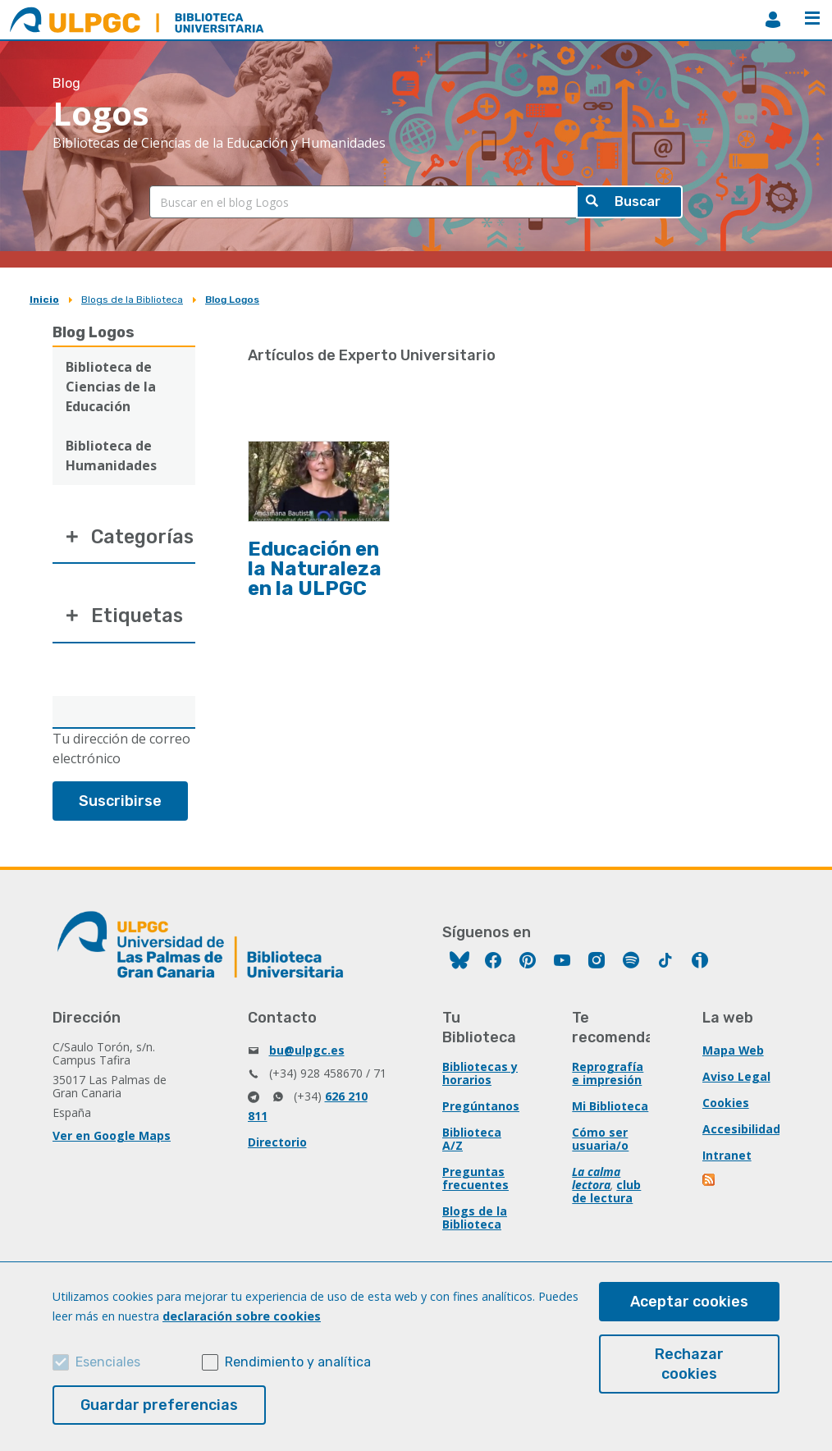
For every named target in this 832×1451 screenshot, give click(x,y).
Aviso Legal (736, 1079)
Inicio (44, 299)
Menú (812, 18)
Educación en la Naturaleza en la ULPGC (315, 568)
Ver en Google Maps (112, 1138)
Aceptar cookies (689, 1302)
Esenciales (107, 1362)
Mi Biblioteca (610, 1108)
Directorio (277, 1144)
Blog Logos (232, 299)
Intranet (727, 1157)
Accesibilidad (741, 1131)
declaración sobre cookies (241, 1316)
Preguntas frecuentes (475, 1180)
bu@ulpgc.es (307, 1052)
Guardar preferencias (159, 1405)
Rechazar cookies (689, 1364)
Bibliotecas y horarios (480, 1075)
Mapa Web (733, 1052)
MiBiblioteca (773, 20)
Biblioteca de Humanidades (111, 455)
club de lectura (606, 1193)
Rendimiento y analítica (298, 1362)
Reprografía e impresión (607, 1075)
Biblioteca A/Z (471, 1141)
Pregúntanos (480, 1108)
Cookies (725, 1105)
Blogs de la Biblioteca (132, 299)
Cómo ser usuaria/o (600, 1141)
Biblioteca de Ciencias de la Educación (111, 386)
